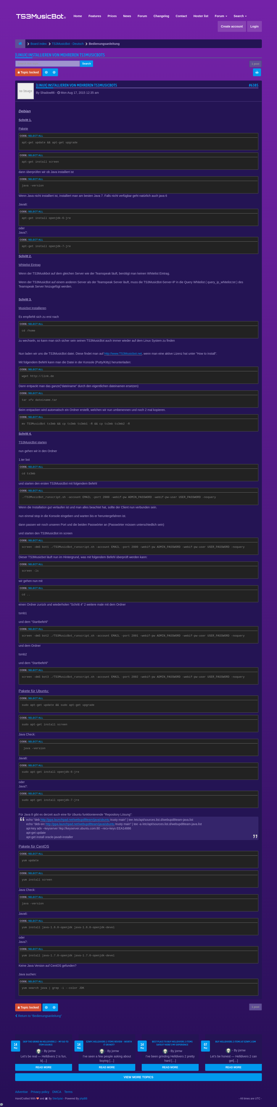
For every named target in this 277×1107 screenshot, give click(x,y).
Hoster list (200, 16)
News (127, 16)
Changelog (161, 16)
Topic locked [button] (28, 72)
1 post (255, 63)
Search (240, 16)
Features (95, 16)
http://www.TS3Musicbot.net (123, 353)
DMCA (56, 1092)
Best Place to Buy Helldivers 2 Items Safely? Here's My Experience (172, 1043)
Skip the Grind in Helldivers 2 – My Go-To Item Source (46, 1043)
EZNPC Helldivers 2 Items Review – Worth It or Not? (109, 1043)
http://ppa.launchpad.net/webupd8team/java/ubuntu (74, 819)
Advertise (21, 1092)
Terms (68, 1092)
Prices (112, 16)
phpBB (83, 1098)
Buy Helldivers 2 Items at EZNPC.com (235, 1041)
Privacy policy (40, 1092)
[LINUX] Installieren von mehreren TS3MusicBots (60, 54)
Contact (181, 16)
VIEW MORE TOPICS (138, 1077)
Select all (35, 135)
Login (254, 26)
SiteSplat (57, 1098)
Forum (142, 16)
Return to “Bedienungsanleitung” (38, 1016)
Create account (232, 26)
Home (78, 16)
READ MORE (44, 1067)
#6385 (253, 85)
